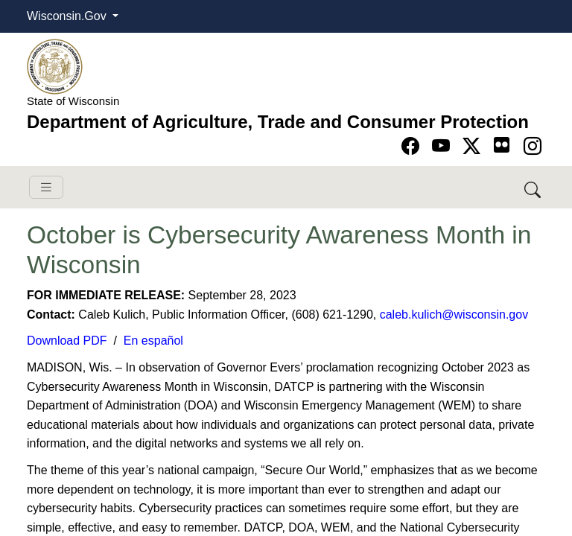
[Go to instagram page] (532, 146)
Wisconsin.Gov (68, 16)
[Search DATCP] (533, 187)
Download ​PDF (67, 340)
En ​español (153, 340)
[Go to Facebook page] (413, 146)
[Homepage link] (55, 66)
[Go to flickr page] (501, 145)
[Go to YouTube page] (443, 146)
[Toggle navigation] (46, 187)
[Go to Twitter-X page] (474, 146)
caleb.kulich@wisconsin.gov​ (454, 314)
